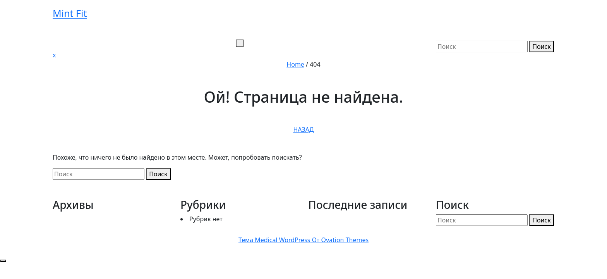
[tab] (239, 43)
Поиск (541, 46)
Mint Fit (70, 13)
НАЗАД (303, 129)
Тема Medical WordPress (303, 240)
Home (295, 64)
